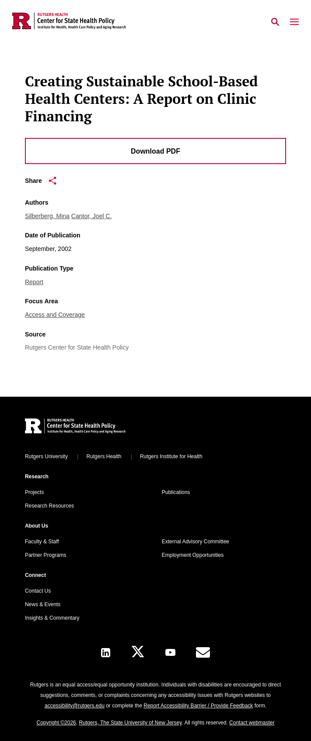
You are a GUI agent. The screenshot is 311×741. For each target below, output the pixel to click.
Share (40, 181)
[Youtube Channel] (170, 652)
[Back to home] (84, 427)
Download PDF (155, 151)
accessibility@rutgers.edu (75, 706)
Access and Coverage (55, 314)
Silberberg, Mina (47, 216)
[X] (138, 653)
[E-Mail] (203, 652)
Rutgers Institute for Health (171, 456)
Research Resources (49, 506)
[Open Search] (275, 22)
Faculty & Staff (42, 542)
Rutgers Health (103, 456)
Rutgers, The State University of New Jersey (130, 723)
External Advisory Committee (195, 542)
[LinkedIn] (105, 652)
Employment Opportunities (193, 555)
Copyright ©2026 (56, 723)
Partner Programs (45, 555)
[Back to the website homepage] (69, 21)
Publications (176, 492)
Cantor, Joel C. (91, 216)
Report (34, 281)
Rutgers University (46, 456)
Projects (34, 492)
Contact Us (38, 591)
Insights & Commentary (52, 618)
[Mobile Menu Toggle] (294, 22)
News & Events (42, 604)
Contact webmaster (251, 723)
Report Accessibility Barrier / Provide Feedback (198, 706)
